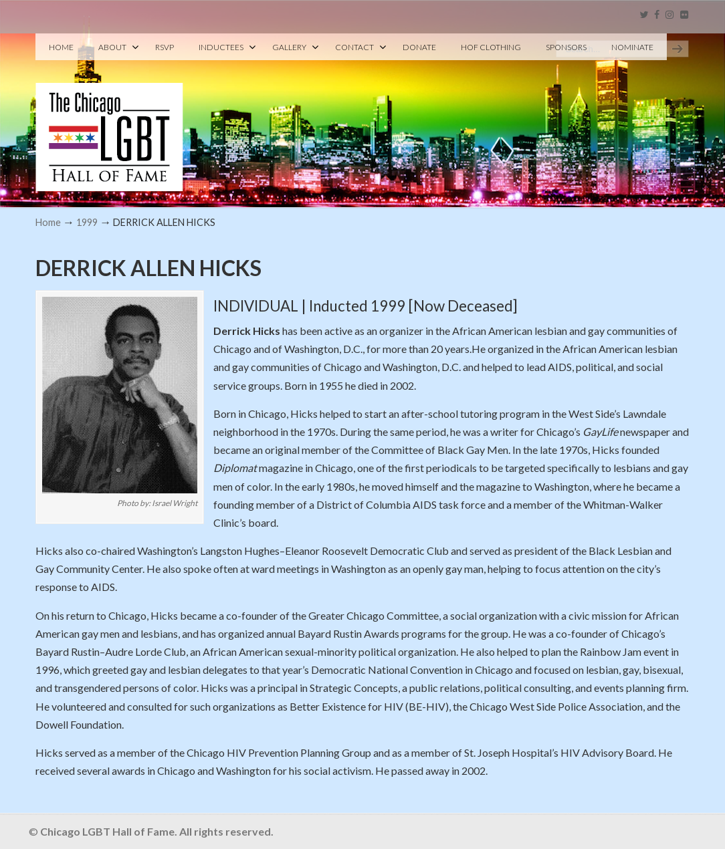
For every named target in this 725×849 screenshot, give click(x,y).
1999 (87, 222)
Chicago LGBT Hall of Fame (109, 114)
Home (48, 222)
